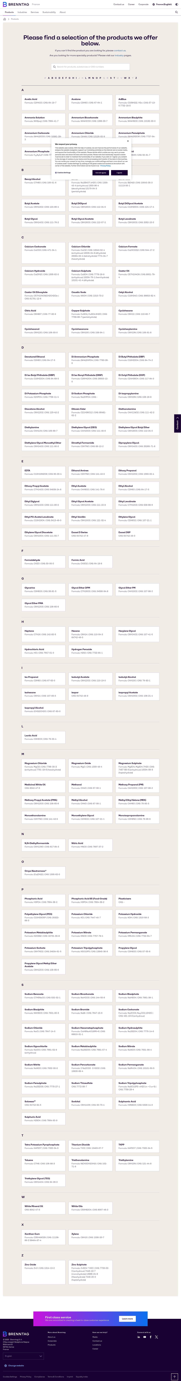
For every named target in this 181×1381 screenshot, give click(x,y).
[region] (91, 159)
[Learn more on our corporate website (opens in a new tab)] (52, 1341)
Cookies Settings (10, 1377)
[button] (177, 417)
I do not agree (100, 173)
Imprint (70, 1377)
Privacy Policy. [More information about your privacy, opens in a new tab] (105, 166)
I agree (119, 173)
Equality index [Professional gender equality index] (82, 1377)
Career (131, 4)
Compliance (39, 1377)
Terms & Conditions (56, 1377)
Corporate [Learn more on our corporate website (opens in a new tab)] (143, 4)
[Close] (128, 141)
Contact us (119, 4)
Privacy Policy (25, 1377)
